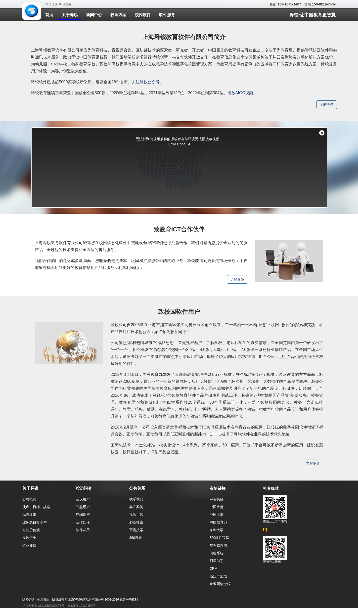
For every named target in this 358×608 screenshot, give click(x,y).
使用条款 (43, 599)
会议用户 (83, 499)
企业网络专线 (220, 584)
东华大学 (217, 530)
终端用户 (83, 515)
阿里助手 (217, 561)
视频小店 (136, 515)
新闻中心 (94, 15)
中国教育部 (218, 522)
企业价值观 (31, 530)
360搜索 (135, 538)
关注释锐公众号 (146, 82)
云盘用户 (83, 507)
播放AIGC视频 (240, 93)
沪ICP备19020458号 (81, 606)
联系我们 (136, 499)
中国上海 (217, 515)
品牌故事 (29, 515)
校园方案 (118, 15)
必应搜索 (136, 522)
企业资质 (29, 545)
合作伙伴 (83, 522)
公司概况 (29, 499)
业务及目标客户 (34, 522)
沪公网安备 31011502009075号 (43, 606)
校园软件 (143, 15)
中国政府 (217, 507)
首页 (49, 15)
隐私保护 (28, 599)
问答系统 (217, 553)
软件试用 (83, 530)
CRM (214, 568)
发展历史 (29, 538)
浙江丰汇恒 (218, 576)
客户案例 (136, 507)
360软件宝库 (219, 538)
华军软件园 (218, 545)
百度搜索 (136, 530)
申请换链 (217, 499)
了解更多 (327, 104)
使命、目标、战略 (36, 507)
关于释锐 (70, 15)
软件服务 (167, 15)
